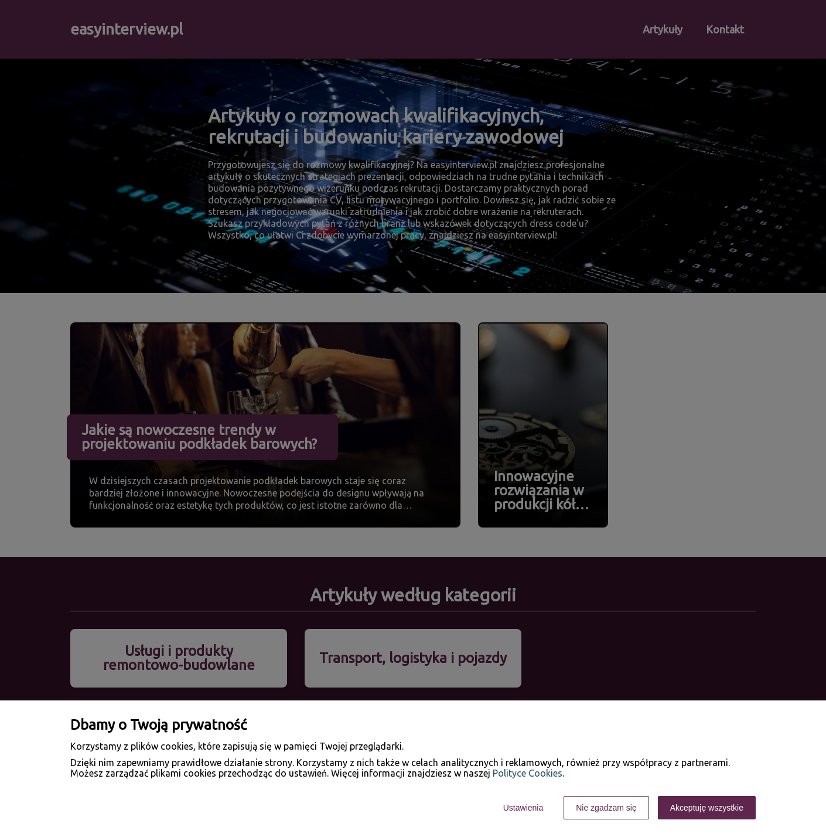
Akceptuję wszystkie (706, 807)
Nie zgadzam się (606, 807)
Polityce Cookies (527, 773)
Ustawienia (523, 807)
